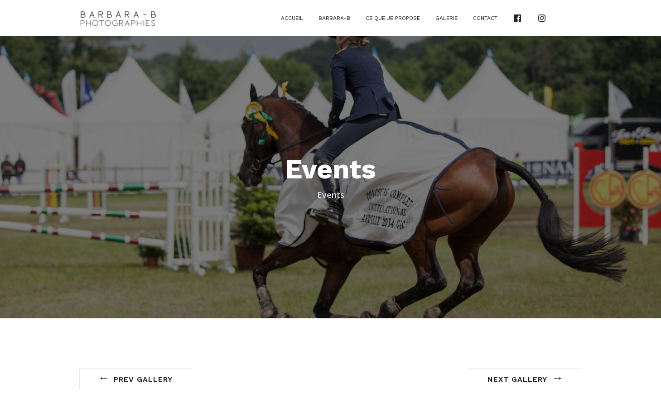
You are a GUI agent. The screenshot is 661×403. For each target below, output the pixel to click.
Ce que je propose (393, 18)
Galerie (446, 18)
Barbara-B (334, 18)
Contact (485, 18)
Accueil (292, 18)
